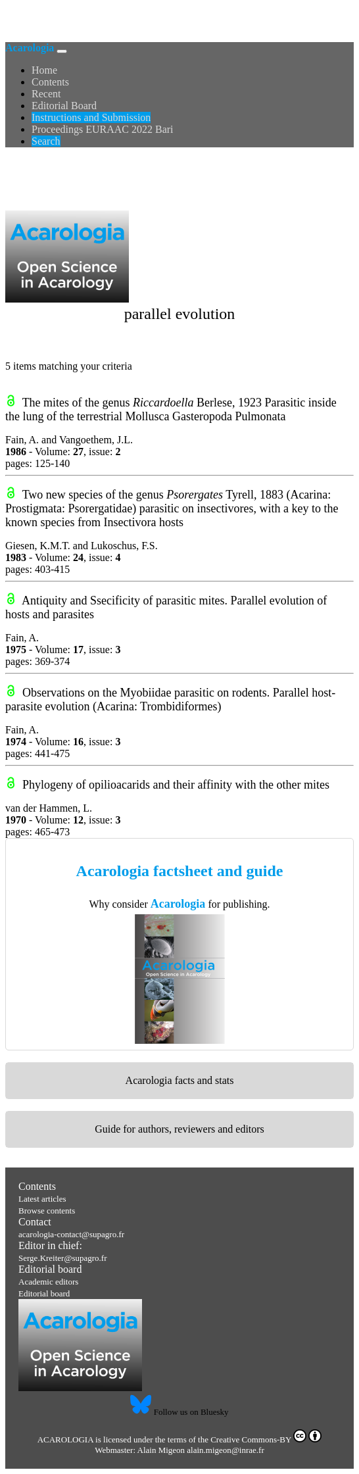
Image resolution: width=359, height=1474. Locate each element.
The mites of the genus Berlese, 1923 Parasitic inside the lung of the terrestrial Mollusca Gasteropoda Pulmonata (171, 409)
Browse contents (46, 1211)
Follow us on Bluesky (179, 1412)
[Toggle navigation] (62, 51)
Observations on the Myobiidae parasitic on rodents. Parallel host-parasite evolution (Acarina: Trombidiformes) (170, 699)
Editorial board (50, 1269)
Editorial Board (64, 105)
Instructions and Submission (91, 117)
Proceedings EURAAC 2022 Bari (103, 129)
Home (44, 70)
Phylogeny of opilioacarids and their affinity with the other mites (175, 784)
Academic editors (48, 1282)
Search (46, 141)
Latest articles (42, 1199)
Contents (50, 81)
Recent (46, 93)
